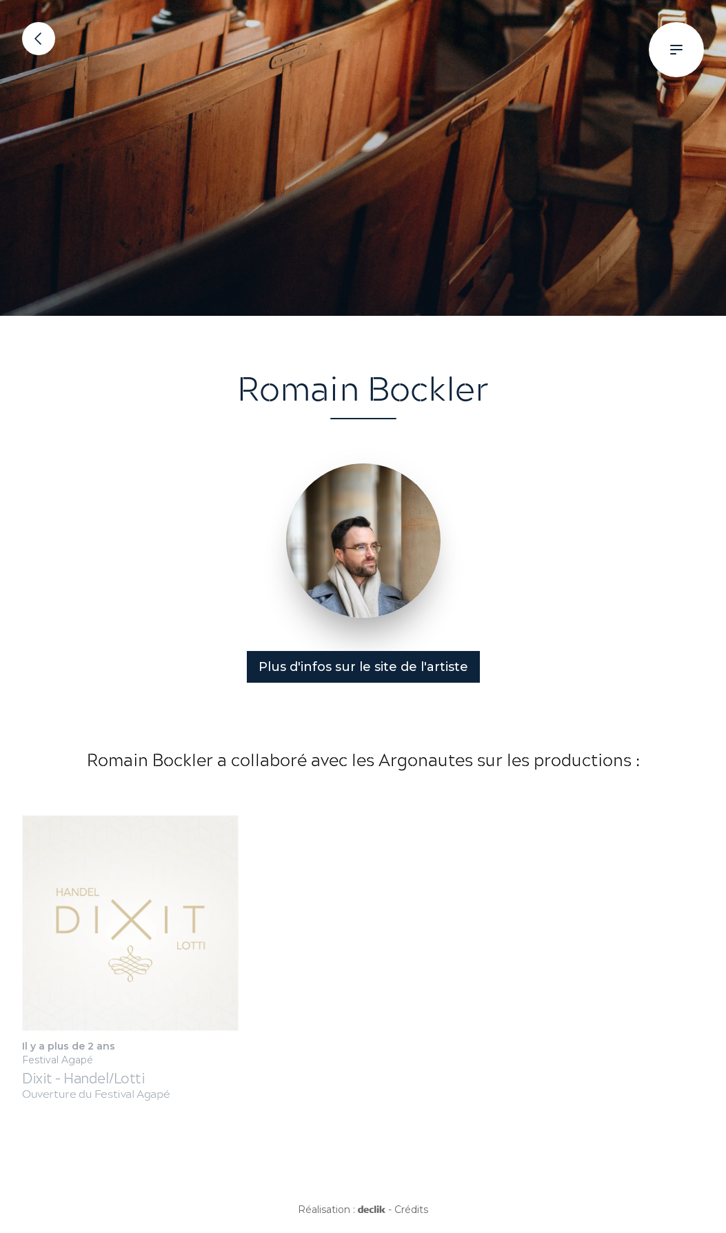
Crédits (411, 1209)
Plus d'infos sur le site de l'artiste (363, 666)
